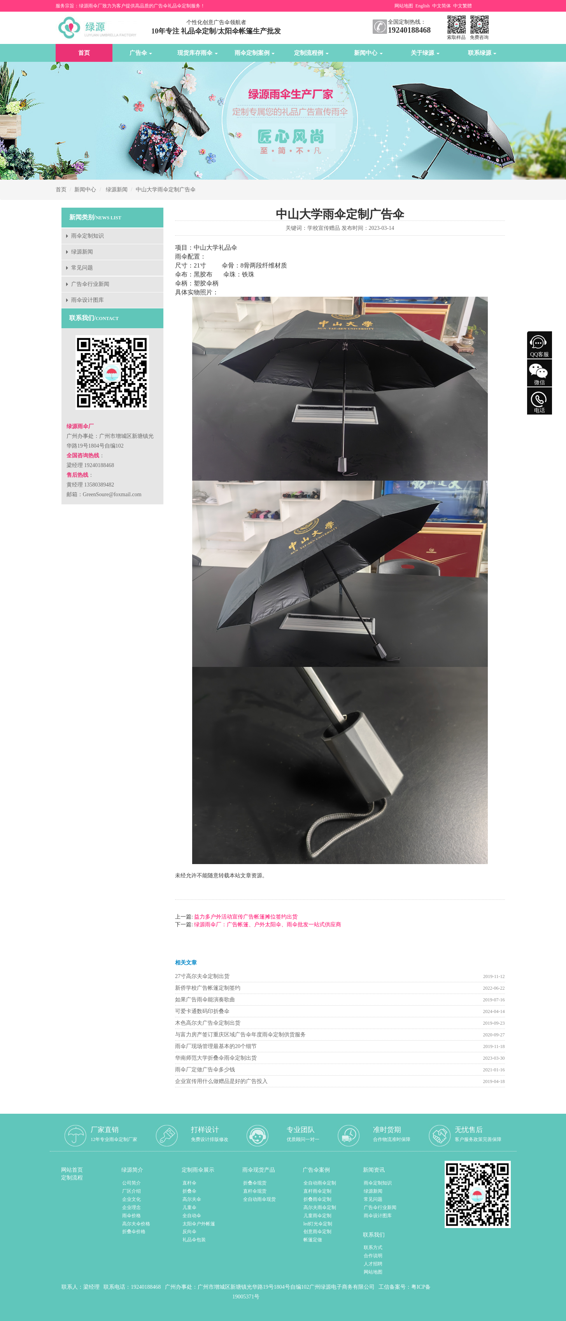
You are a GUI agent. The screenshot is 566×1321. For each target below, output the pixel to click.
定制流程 (72, 1178)
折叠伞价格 (133, 1231)
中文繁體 (462, 6)
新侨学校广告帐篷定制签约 (207, 988)
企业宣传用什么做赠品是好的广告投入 (221, 1081)
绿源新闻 (117, 189)
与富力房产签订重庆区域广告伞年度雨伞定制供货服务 (240, 1035)
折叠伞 (189, 1191)
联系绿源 (482, 53)
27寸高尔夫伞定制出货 (202, 976)
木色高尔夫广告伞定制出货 (207, 1023)
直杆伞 (189, 1183)
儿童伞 (189, 1207)
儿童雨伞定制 (317, 1215)
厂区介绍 (131, 1191)
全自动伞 (191, 1215)
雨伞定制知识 (87, 236)
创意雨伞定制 (317, 1231)
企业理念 (131, 1207)
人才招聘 (373, 1264)
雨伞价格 (131, 1215)
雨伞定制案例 (255, 53)
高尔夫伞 (191, 1199)
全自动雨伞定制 (319, 1183)
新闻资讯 (374, 1170)
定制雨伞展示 (198, 1170)
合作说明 (373, 1255)
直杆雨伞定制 (317, 1191)
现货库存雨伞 (197, 53)
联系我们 (374, 1235)
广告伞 (141, 53)
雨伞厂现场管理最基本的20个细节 (216, 1046)
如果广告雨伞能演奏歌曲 (205, 1000)
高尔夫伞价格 (136, 1224)
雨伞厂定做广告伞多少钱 (205, 1070)
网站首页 (72, 1170)
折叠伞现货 (254, 1183)
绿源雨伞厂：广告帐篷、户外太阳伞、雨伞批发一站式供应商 (267, 924)
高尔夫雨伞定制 (319, 1207)
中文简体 (441, 6)
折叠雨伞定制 (317, 1199)
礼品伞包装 (194, 1239)
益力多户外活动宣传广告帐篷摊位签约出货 (245, 917)
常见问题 (82, 268)
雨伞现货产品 (258, 1170)
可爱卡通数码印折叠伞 (202, 1011)
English (422, 6)
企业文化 (131, 1199)
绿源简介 (132, 1170)
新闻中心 (368, 53)
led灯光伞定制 (318, 1224)
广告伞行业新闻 (90, 284)
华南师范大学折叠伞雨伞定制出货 (216, 1058)
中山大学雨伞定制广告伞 (166, 189)
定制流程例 (311, 53)
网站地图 (403, 6)
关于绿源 (425, 53)
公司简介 (131, 1183)
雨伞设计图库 (87, 300)
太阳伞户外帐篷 (198, 1224)
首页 (84, 53)
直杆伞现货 (254, 1191)
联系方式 (373, 1247)
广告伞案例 (316, 1170)
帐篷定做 (312, 1239)
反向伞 (189, 1231)
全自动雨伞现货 (259, 1199)
